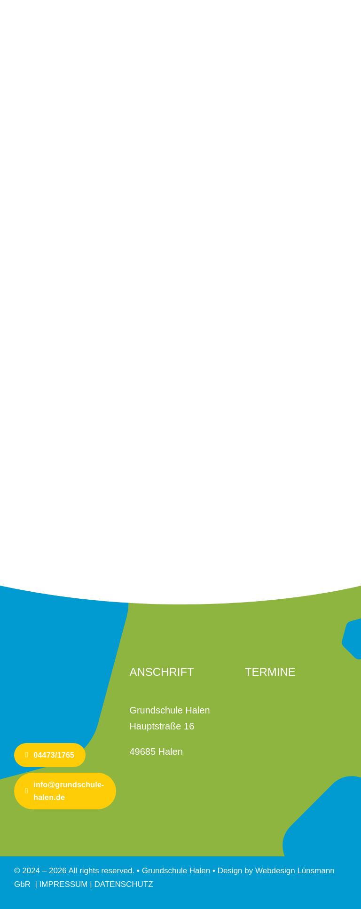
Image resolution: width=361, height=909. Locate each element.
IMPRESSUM (64, 884)
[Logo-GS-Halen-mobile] (49, 655)
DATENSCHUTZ (123, 884)
